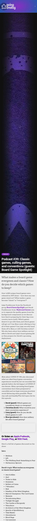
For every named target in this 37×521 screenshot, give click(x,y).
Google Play (8, 439)
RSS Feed (22, 439)
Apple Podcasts (21, 436)
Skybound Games (23, 310)
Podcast (5, 254)
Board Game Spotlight (16, 307)
